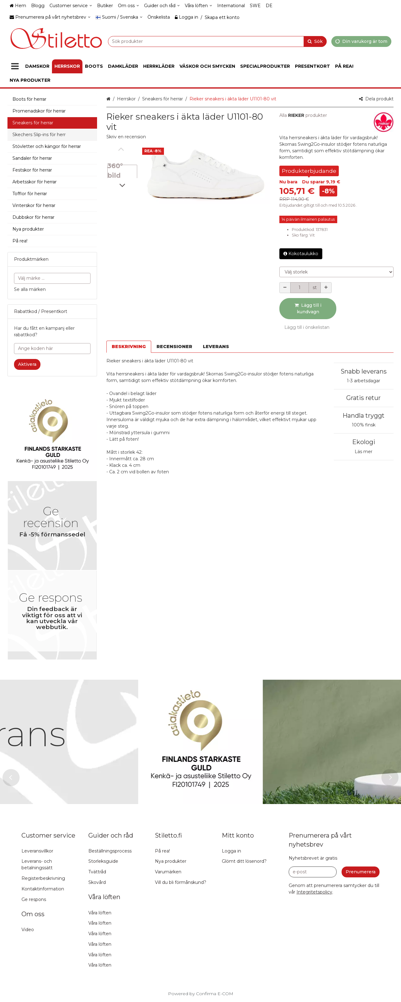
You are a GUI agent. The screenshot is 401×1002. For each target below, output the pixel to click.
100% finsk (363, 425)
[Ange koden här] (52, 348)
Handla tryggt (364, 415)
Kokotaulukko (300, 253)
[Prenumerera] (361, 871)
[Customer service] (71, 5)
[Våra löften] (198, 5)
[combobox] (217, 41)
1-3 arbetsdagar (363, 381)
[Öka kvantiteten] (326, 287)
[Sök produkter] (217, 41)
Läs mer (363, 451)
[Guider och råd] (162, 5)
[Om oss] (128, 5)
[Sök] (315, 41)
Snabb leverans (364, 371)
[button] (126, 137)
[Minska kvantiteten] (285, 287)
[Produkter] (15, 66)
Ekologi (363, 442)
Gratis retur (363, 398)
